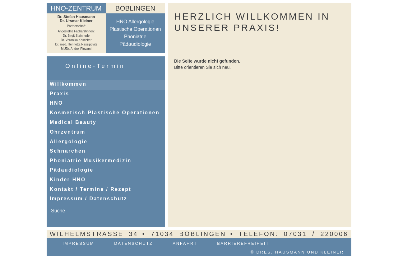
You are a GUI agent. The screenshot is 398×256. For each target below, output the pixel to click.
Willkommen (68, 84)
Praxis (59, 93)
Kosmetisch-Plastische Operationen (105, 112)
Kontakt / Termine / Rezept (90, 189)
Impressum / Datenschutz (88, 198)
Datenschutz (133, 243)
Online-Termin (95, 66)
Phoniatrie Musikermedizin (91, 160)
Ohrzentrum (68, 132)
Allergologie (68, 141)
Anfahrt (185, 243)
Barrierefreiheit (243, 243)
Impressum (78, 243)
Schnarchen (68, 151)
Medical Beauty (73, 122)
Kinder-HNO (68, 179)
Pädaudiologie (72, 170)
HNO (56, 103)
